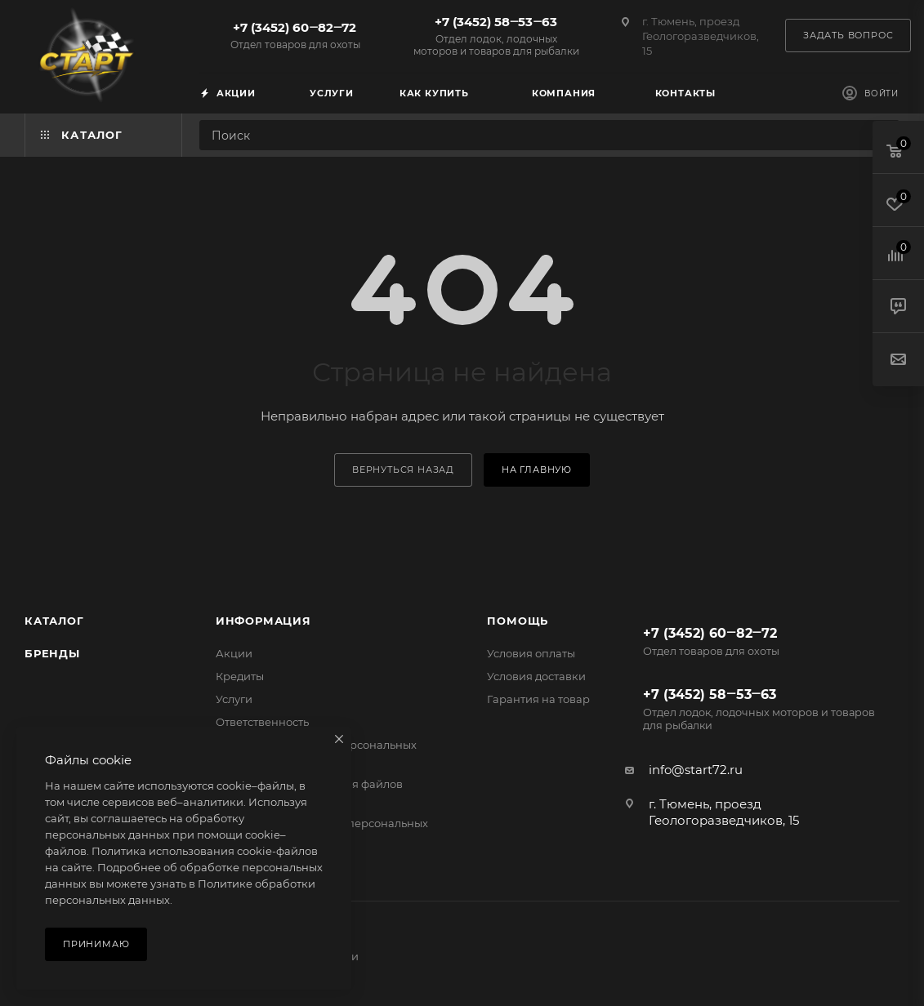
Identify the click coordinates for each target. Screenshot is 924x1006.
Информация (263, 620)
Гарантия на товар (538, 699)
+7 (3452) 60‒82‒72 (295, 35)
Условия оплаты (531, 653)
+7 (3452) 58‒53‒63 (496, 35)
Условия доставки (536, 676)
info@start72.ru (696, 769)
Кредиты (240, 676)
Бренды (52, 653)
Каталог (54, 620)
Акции (234, 653)
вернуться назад (403, 469)
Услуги (234, 699)
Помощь (517, 620)
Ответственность (262, 721)
